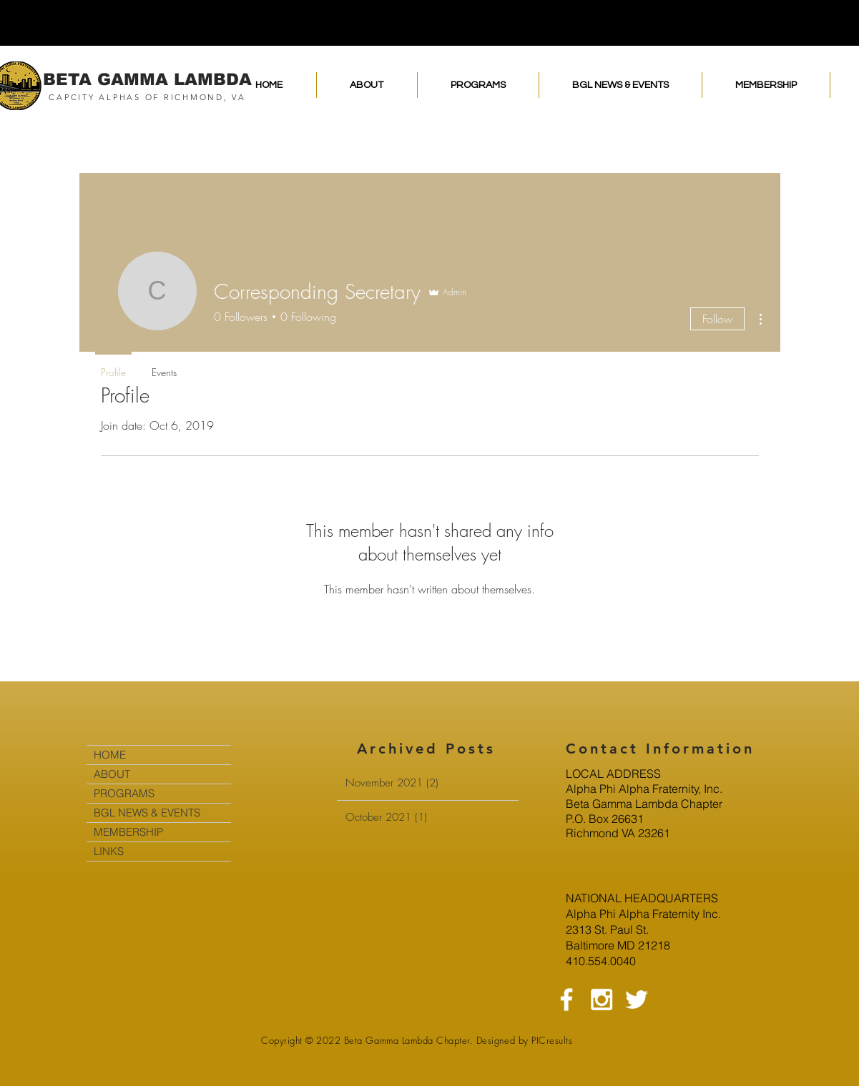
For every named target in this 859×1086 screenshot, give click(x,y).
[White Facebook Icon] (566, 999)
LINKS (109, 851)
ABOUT (112, 774)
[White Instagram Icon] (601, 999)
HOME (110, 754)
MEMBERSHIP (128, 832)
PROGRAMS (124, 793)
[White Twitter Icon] (637, 999)
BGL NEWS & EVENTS (147, 812)
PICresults (551, 1040)
